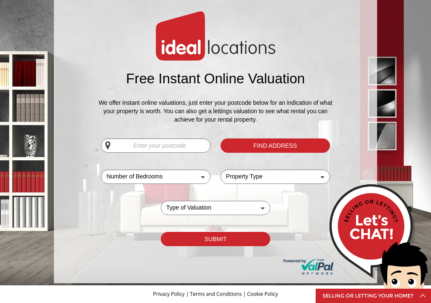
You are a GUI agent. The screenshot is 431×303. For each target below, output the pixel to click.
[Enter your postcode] (155, 145)
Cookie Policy (262, 294)
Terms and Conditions (216, 294)
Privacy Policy (169, 294)
